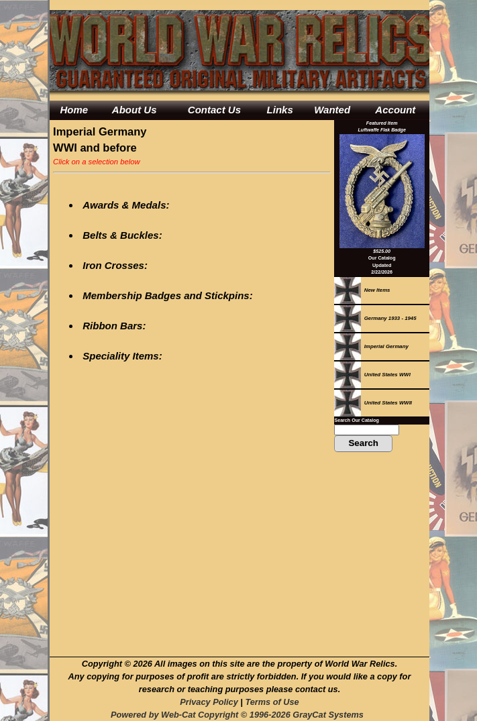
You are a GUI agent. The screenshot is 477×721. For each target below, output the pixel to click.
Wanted (332, 109)
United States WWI (372, 375)
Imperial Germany (371, 346)
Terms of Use (272, 702)
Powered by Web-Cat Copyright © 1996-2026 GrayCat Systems (239, 715)
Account (395, 109)
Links (280, 109)
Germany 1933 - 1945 (375, 318)
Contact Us (214, 109)
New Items (362, 290)
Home (74, 109)
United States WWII (373, 403)
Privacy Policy (208, 702)
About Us (134, 109)
